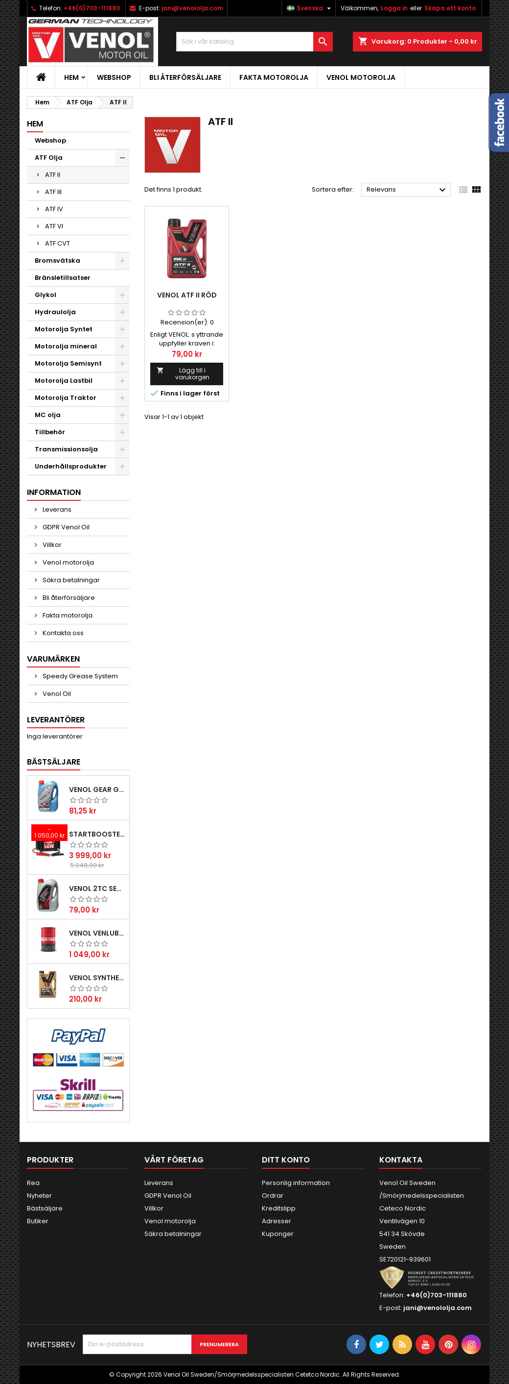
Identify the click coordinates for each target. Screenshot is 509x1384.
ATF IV (54, 209)
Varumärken (53, 659)
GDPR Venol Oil (65, 527)
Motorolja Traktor (65, 397)
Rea (33, 1182)
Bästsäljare (53, 761)
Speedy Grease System (79, 676)
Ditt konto (286, 1159)
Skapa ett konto (450, 8)
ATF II (52, 174)
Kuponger (278, 1233)
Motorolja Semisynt (68, 363)
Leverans (56, 509)
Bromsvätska (57, 260)
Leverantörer (56, 719)
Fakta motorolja (273, 77)
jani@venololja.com (192, 8)
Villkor (51, 544)
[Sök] (254, 41)
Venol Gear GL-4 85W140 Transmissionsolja (97, 789)
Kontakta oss (62, 633)
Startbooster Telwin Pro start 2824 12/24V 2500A (97, 834)
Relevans (407, 190)
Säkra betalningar (70, 580)
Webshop (114, 77)
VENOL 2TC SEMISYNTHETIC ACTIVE (97, 888)
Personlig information (296, 1182)
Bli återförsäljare (185, 77)
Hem (71, 77)
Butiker (37, 1221)
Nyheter (39, 1195)
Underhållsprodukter (71, 466)
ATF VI (54, 226)
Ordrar (272, 1195)
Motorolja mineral (66, 346)
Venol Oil (56, 693)
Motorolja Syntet (64, 329)
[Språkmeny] (310, 8)
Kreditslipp (279, 1208)
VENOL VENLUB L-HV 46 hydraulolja (97, 933)
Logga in (394, 8)
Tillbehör (50, 432)
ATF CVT (57, 243)
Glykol (45, 294)
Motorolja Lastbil (64, 380)
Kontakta (400, 1159)
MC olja (48, 415)
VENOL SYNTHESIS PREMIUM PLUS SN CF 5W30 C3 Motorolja (97, 978)
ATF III (53, 192)
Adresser (276, 1221)
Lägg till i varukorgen (183, 373)
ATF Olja (49, 157)
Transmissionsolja (66, 449)
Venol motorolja (360, 77)
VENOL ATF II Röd (187, 295)
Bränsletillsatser (63, 277)
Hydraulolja (55, 312)
